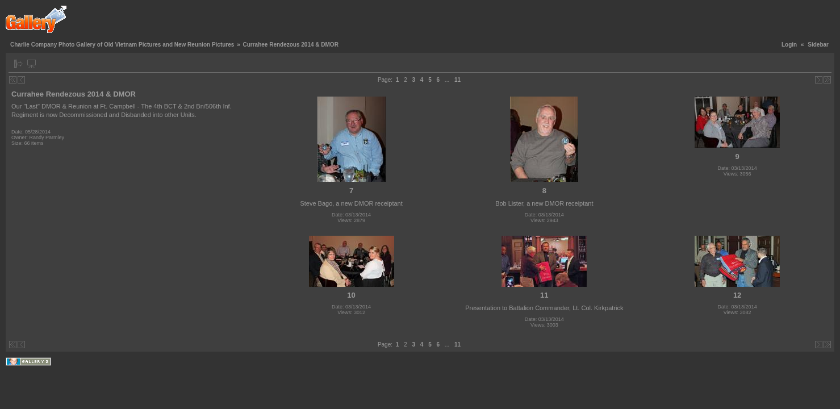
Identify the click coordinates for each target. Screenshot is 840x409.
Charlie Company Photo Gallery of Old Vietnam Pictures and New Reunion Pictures (122, 44)
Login (789, 44)
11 (457, 80)
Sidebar (818, 44)
